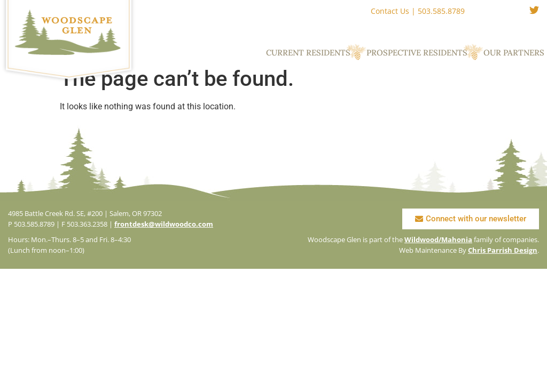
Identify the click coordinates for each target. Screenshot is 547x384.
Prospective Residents (416, 52)
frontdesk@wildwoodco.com (163, 224)
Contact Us (390, 11)
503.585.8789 (441, 11)
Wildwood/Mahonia (438, 239)
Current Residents (308, 52)
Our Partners (513, 52)
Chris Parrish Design (502, 250)
